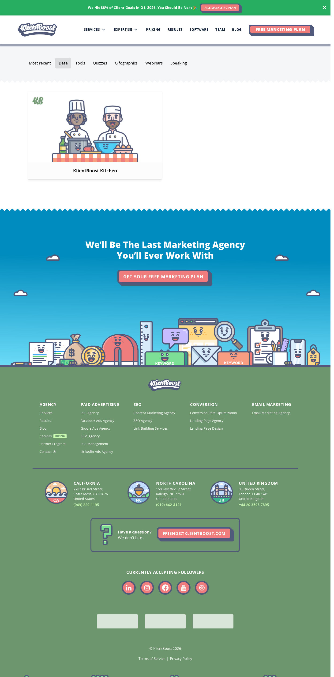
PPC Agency (90, 413)
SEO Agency (143, 421)
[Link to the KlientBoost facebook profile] (165, 587)
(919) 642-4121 (169, 504)
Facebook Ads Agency (98, 421)
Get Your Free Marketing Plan (163, 277)
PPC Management (95, 444)
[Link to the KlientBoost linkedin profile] (128, 587)
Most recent (40, 63)
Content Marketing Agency (154, 413)
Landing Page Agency (207, 421)
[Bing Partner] (165, 621)
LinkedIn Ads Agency (97, 452)
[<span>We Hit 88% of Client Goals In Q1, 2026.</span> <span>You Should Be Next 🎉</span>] (165, 7)
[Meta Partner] (213, 621)
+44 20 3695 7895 (254, 504)
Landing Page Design (207, 428)
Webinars (154, 63)
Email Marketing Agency (270, 413)
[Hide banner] (324, 8)
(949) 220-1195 (86, 504)
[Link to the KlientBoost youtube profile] (183, 587)
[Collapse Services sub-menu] (103, 29)
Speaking (178, 63)
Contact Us (48, 452)
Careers (52, 436)
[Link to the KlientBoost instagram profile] (147, 587)
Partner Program (52, 444)
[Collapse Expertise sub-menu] (135, 29)
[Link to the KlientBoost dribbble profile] (201, 587)
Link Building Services (151, 428)
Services (46, 413)
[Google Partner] (117, 621)
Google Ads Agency (96, 428)
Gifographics (126, 63)
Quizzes (100, 63)
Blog (43, 428)
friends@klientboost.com (194, 533)
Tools (80, 63)
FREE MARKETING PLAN (220, 8)
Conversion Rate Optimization (213, 413)
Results (46, 421)
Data (63, 63)
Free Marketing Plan (280, 29)
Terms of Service (152, 658)
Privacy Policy (181, 658)
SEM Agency (91, 436)
